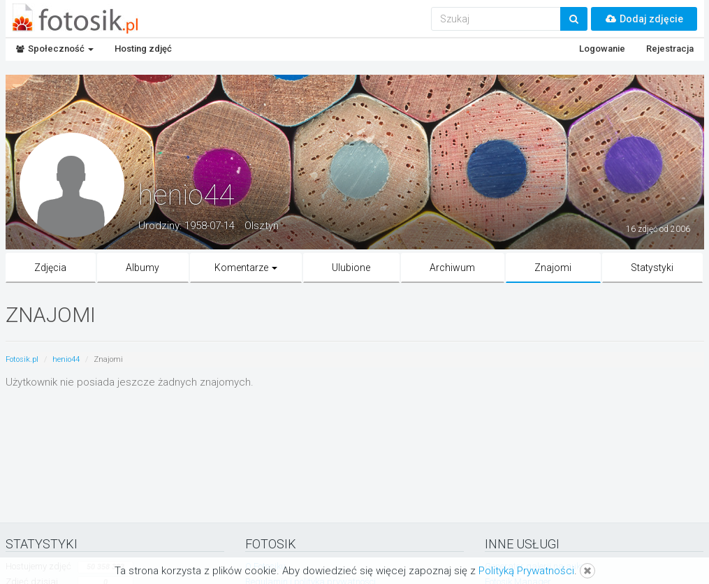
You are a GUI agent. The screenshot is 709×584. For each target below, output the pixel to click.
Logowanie (602, 48)
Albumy (142, 267)
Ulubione (351, 267)
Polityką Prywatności (526, 570)
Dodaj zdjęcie (644, 18)
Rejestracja (670, 48)
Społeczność (55, 48)
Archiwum (452, 267)
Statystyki (652, 267)
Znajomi (552, 267)
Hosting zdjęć (143, 48)
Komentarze (245, 267)
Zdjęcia (50, 267)
